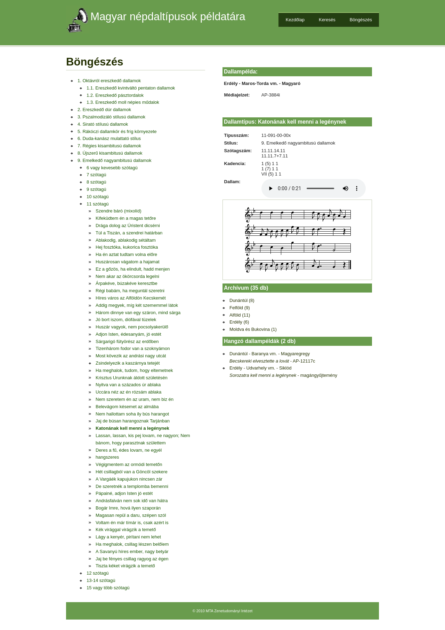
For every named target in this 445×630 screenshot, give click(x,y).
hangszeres (107, 457)
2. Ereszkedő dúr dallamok (104, 109)
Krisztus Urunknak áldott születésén (132, 377)
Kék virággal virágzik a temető (126, 529)
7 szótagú (96, 174)
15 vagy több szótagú (108, 587)
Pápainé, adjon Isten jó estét (124, 493)
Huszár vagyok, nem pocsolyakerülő (132, 326)
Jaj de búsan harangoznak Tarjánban (133, 420)
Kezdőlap (295, 19)
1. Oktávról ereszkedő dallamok (109, 80)
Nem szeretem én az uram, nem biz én (134, 399)
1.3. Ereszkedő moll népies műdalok (123, 102)
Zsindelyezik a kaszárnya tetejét (128, 363)
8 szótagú (96, 182)
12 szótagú (98, 573)
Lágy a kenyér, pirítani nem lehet (128, 536)
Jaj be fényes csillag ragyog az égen (132, 558)
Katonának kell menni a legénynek (132, 428)
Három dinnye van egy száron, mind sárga (138, 312)
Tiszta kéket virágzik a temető (125, 565)
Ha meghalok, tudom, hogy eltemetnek (134, 370)
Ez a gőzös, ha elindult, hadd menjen (133, 269)
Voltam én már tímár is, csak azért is (132, 522)
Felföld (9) (239, 307)
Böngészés (361, 19)
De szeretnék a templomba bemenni (132, 486)
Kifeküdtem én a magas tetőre (126, 218)
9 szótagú (96, 189)
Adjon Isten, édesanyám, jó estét (128, 334)
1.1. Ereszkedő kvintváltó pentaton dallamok (131, 88)
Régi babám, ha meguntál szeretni (130, 290)
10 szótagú (98, 196)
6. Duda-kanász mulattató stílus (109, 138)
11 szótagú (98, 204)
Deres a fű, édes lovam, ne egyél (129, 450)
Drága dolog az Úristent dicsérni (128, 225)
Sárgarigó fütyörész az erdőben (127, 341)
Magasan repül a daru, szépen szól (131, 515)
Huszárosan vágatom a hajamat (128, 261)
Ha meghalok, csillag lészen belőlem (132, 544)
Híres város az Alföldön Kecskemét (131, 298)
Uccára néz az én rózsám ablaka (128, 392)
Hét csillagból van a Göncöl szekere (132, 471)
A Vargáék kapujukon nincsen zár (129, 479)
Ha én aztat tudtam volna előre (126, 254)
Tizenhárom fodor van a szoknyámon (133, 348)
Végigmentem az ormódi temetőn (129, 464)
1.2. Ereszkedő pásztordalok (115, 95)
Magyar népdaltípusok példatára (167, 16)
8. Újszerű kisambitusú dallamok (110, 153)
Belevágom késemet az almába (127, 406)
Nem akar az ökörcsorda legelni (127, 276)
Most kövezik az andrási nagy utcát (131, 355)
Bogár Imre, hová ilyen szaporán (128, 508)
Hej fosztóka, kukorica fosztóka (127, 247)
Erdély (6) (239, 322)
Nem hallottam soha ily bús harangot (132, 414)
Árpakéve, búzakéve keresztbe (126, 283)
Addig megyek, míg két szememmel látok (137, 305)
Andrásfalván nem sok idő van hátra (132, 500)
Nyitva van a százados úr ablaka (128, 384)
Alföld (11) (239, 315)
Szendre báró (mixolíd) (118, 210)
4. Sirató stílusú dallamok (103, 124)
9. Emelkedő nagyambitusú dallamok (114, 160)
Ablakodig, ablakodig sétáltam (126, 240)
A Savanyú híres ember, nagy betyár (132, 551)
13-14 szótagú (101, 580)
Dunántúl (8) (241, 300)
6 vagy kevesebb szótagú (112, 167)
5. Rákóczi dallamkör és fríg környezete (117, 131)
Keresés (327, 19)
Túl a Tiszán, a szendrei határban (129, 232)
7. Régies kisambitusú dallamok (109, 145)
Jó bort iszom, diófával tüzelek (126, 319)
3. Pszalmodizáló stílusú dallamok (111, 116)
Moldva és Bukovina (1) (253, 329)
